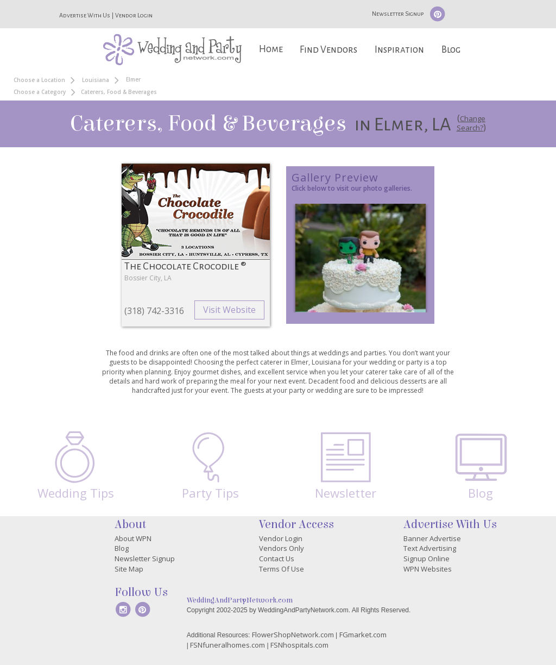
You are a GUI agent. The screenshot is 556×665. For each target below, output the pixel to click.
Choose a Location (39, 80)
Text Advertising (429, 548)
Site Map (129, 569)
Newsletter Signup (398, 13)
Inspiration (399, 50)
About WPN (133, 538)
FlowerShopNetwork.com (293, 634)
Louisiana (95, 80)
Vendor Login (134, 15)
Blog (450, 50)
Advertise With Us (84, 15)
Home (271, 49)
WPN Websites (427, 569)
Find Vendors (328, 50)
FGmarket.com (363, 634)
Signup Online (426, 558)
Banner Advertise (432, 538)
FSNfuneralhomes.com (227, 645)
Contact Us (276, 558)
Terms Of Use (281, 569)
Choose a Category (40, 92)
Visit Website (229, 310)
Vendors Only (281, 548)
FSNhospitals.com (299, 645)
